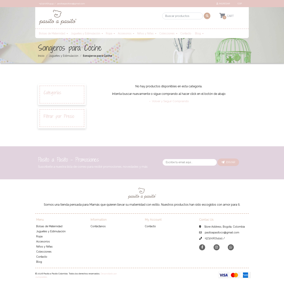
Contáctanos (98, 226)
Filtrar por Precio (59, 116)
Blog (198, 33)
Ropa (109, 33)
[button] (239, 3)
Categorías (52, 93)
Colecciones (167, 33)
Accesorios (125, 33)
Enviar (228, 162)
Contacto (185, 33)
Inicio (41, 55)
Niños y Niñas (145, 33)
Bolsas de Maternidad (52, 33)
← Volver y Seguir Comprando (169, 101)
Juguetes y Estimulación (85, 33)
